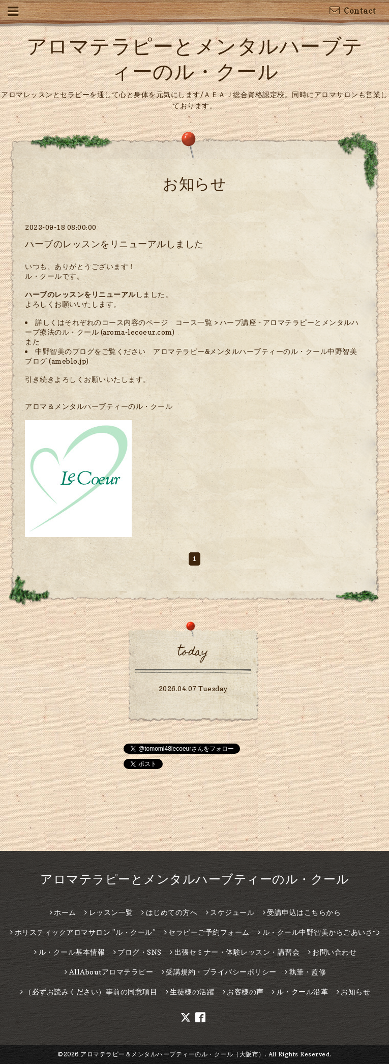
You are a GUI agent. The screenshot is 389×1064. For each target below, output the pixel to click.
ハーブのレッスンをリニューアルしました (114, 244)
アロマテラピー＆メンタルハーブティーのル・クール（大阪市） (172, 1054)
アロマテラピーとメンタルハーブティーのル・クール (194, 879)
